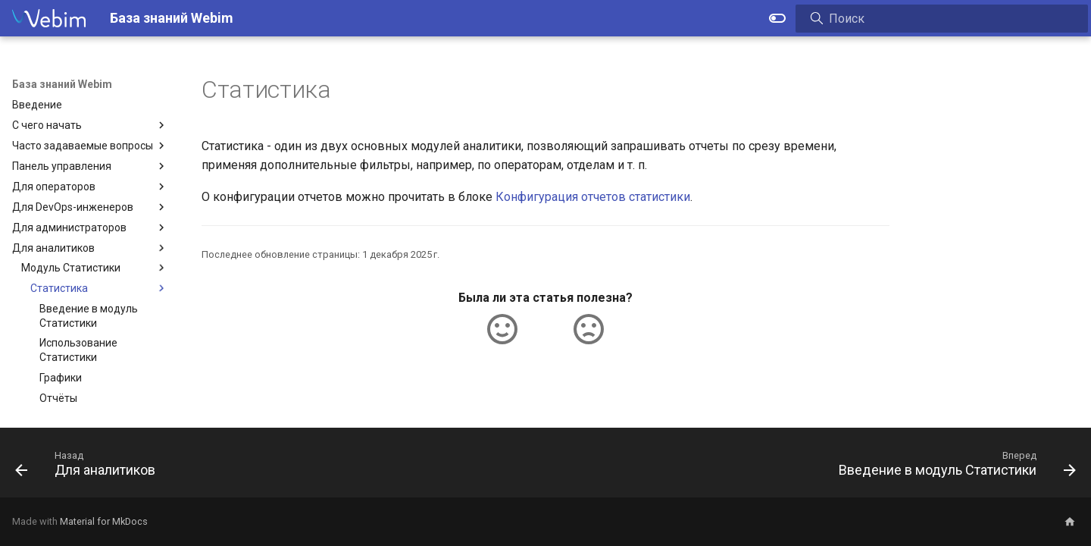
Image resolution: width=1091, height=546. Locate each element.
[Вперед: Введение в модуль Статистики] (952, 467)
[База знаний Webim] (49, 18)
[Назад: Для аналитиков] (90, 467)
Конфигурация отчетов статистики (592, 197)
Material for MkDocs (104, 521)
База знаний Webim (62, 84)
